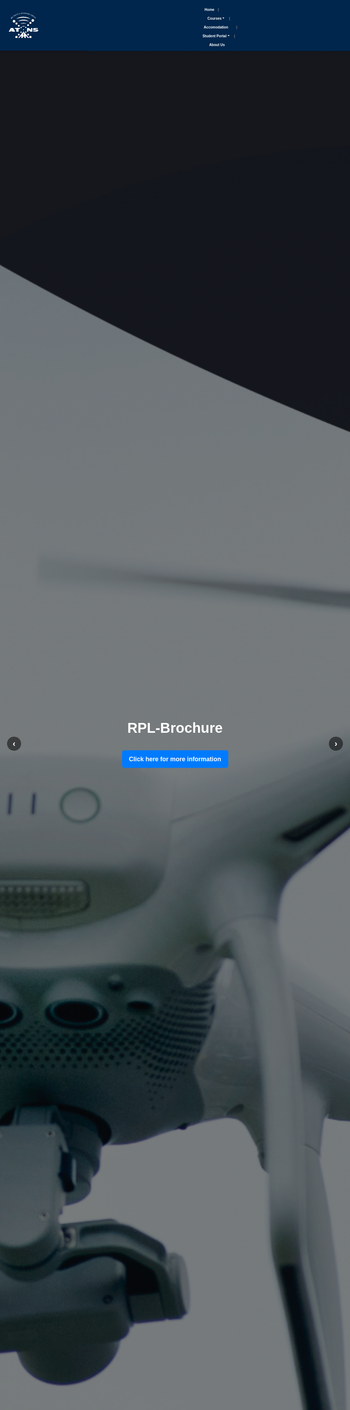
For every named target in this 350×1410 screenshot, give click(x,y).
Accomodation (216, 27)
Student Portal (215, 36)
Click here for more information (175, 759)
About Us (217, 45)
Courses (215, 18)
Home (210, 10)
